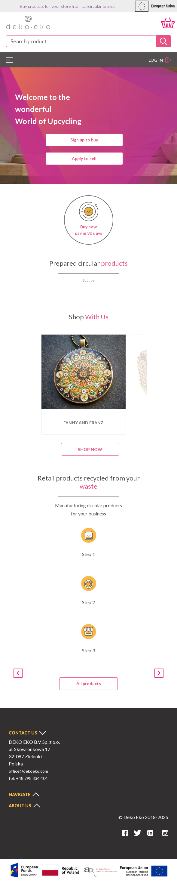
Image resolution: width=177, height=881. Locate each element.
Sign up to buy (84, 139)
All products (88, 683)
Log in (160, 60)
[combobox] (88, 41)
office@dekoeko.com (28, 771)
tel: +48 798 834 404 (28, 778)
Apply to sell (84, 158)
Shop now (90, 449)
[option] (83, 384)
